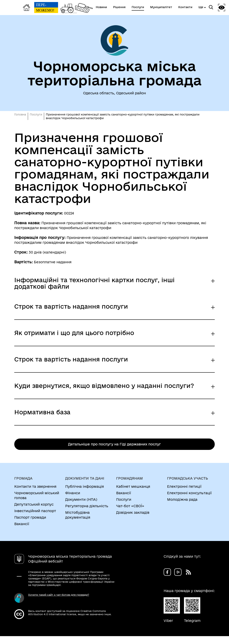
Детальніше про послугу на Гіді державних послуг (114, 444)
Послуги (36, 114)
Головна (20, 114)
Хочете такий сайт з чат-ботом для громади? (58, 594)
